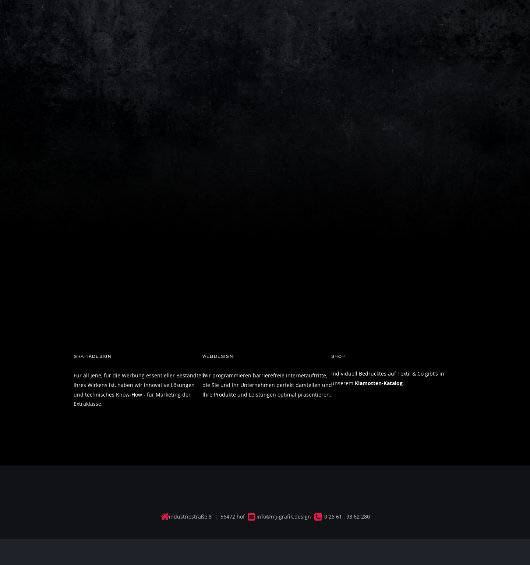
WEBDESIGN (217, 356)
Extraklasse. (89, 403)
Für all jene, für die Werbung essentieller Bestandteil (140, 375)
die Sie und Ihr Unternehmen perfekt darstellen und (267, 384)
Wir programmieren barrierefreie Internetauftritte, (265, 375)
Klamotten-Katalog (379, 383)
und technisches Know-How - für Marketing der (133, 394)
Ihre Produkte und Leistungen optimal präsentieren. (266, 394)
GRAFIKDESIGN (93, 356)
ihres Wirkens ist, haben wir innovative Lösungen (135, 384)
